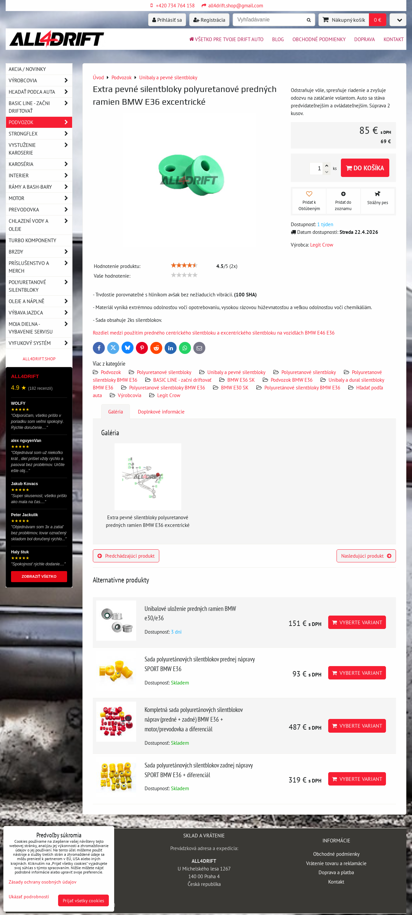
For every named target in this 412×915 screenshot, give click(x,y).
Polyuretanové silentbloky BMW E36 (167, 387)
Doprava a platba (336, 872)
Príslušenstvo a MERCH (40, 267)
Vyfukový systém (40, 343)
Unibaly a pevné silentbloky (236, 372)
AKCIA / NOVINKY (27, 69)
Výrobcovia (129, 395)
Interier (40, 175)
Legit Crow (168, 395)
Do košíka (365, 168)
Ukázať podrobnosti (29, 896)
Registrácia (209, 19)
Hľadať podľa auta (40, 91)
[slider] (184, 265)
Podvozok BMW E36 (292, 379)
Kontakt (394, 39)
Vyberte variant (357, 622)
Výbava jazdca (40, 312)
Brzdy (40, 251)
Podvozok (111, 372)
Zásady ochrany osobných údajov (42, 882)
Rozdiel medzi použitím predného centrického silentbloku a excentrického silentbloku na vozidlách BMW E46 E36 (214, 332)
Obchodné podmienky (319, 39)
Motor (40, 198)
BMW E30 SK (234, 387)
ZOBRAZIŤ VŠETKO (39, 576)
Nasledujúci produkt (366, 555)
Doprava (364, 39)
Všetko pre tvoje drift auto (225, 39)
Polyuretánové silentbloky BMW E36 (302, 387)
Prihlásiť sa (167, 19)
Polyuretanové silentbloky (164, 372)
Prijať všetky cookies (83, 900)
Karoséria (40, 164)
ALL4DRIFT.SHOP (39, 359)
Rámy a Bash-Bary (40, 186)
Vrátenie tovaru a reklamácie (336, 863)
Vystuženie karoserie (40, 149)
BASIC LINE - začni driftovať (182, 379)
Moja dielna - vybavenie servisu (40, 327)
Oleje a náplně (40, 301)
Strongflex (40, 133)
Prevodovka (40, 209)
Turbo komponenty (32, 240)
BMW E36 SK (241, 379)
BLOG (278, 39)
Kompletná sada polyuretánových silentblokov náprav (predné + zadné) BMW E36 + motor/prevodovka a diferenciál (193, 719)
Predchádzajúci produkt (126, 555)
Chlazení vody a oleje (40, 224)
